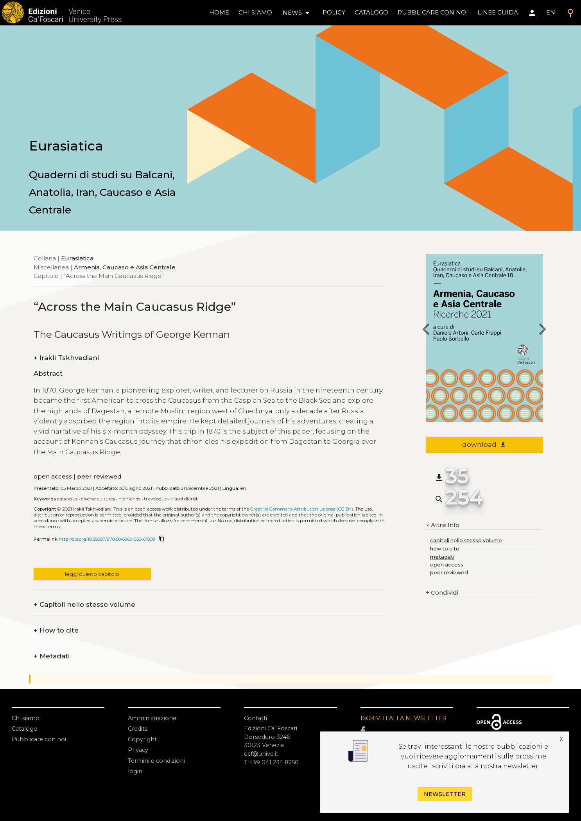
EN (550, 12)
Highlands (129, 499)
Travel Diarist (184, 499)
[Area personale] (532, 13)
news (297, 13)
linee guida (497, 12)
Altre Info (442, 525)
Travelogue (155, 499)
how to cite (444, 549)
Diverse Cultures (98, 499)
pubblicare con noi (433, 12)
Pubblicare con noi (40, 739)
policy (334, 12)
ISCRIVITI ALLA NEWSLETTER (404, 718)
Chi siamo (26, 718)
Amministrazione (153, 718)
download (484, 444)
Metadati (52, 656)
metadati (442, 557)
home (219, 12)
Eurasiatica (77, 258)
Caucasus (67, 499)
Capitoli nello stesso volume (84, 604)
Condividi (442, 592)
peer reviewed (99, 476)
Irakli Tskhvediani (66, 358)
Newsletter (445, 794)
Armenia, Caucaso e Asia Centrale (125, 267)
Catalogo (25, 728)
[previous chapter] (426, 330)
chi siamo (255, 12)
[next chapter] (543, 330)
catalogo (371, 12)
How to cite (56, 630)
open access (53, 476)
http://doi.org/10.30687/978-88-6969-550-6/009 (107, 539)
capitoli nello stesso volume (466, 540)
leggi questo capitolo (92, 574)
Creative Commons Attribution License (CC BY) (301, 509)
